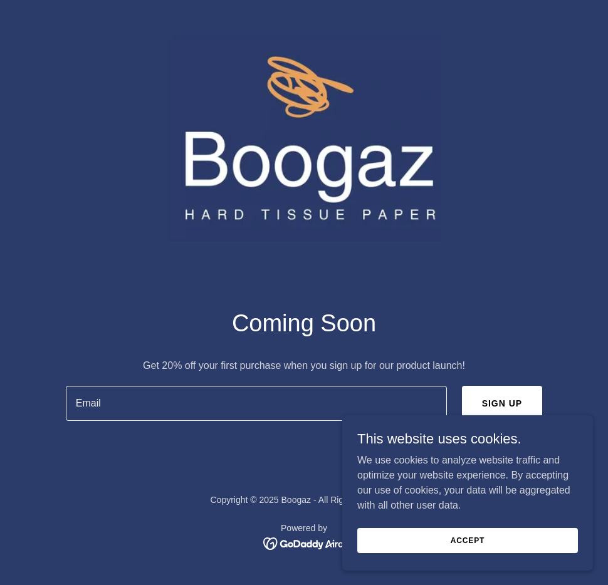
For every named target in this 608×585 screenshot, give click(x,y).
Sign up (502, 403)
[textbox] (256, 403)
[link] (304, 542)
